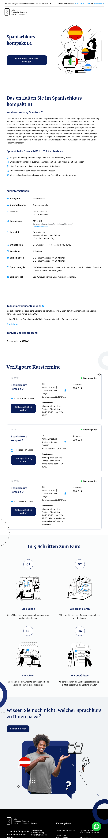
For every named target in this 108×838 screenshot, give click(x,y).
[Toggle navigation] (101, 12)
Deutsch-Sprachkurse (65, 830)
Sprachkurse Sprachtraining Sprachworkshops (39, 832)
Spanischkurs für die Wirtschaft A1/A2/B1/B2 (90, 831)
